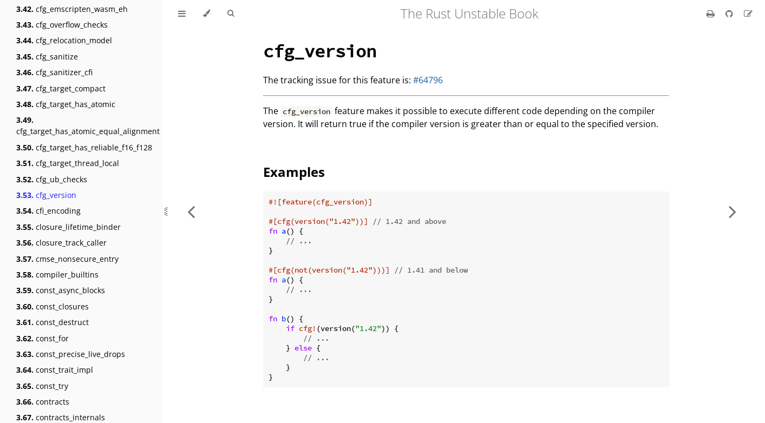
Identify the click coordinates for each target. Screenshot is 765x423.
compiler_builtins (57, 274)
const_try (42, 386)
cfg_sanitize (47, 56)
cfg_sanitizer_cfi (54, 72)
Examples (294, 172)
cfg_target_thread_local (67, 163)
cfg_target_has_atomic (65, 104)
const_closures (52, 306)
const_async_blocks (60, 290)
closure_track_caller (61, 242)
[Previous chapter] (191, 211)
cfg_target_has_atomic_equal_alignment (88, 125)
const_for (42, 338)
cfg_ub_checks (51, 179)
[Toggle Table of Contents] (181, 13)
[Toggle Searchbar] (231, 13)
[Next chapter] (732, 211)
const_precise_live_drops (70, 354)
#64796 (428, 80)
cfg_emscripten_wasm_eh (72, 9)
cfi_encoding (48, 211)
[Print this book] (711, 13)
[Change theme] (206, 13)
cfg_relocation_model (64, 40)
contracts (42, 401)
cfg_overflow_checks (62, 24)
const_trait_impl (54, 370)
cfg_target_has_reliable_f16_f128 (84, 147)
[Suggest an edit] (748, 13)
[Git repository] (730, 13)
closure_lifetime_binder (68, 227)
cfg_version (46, 195)
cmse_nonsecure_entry (67, 259)
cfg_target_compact (61, 88)
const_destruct (52, 322)
